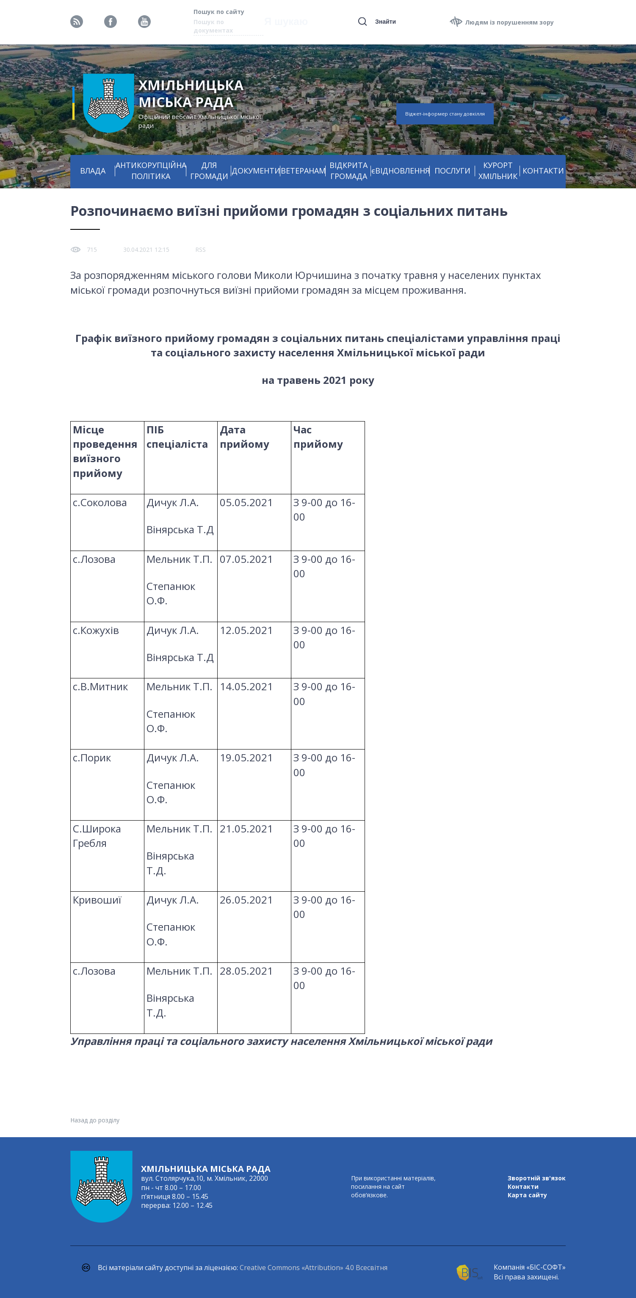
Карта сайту (527, 1195)
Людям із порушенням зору (509, 22)
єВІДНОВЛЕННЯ (400, 170)
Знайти (385, 21)
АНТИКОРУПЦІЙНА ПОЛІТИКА (151, 170)
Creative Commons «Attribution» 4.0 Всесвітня (313, 1267)
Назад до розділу (94, 1120)
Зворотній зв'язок (537, 1178)
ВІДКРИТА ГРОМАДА (348, 170)
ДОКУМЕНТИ (256, 170)
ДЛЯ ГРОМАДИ (209, 170)
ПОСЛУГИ (452, 170)
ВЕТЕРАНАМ (303, 170)
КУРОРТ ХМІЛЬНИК (497, 170)
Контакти (523, 1186)
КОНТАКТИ (543, 170)
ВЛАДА (92, 170)
